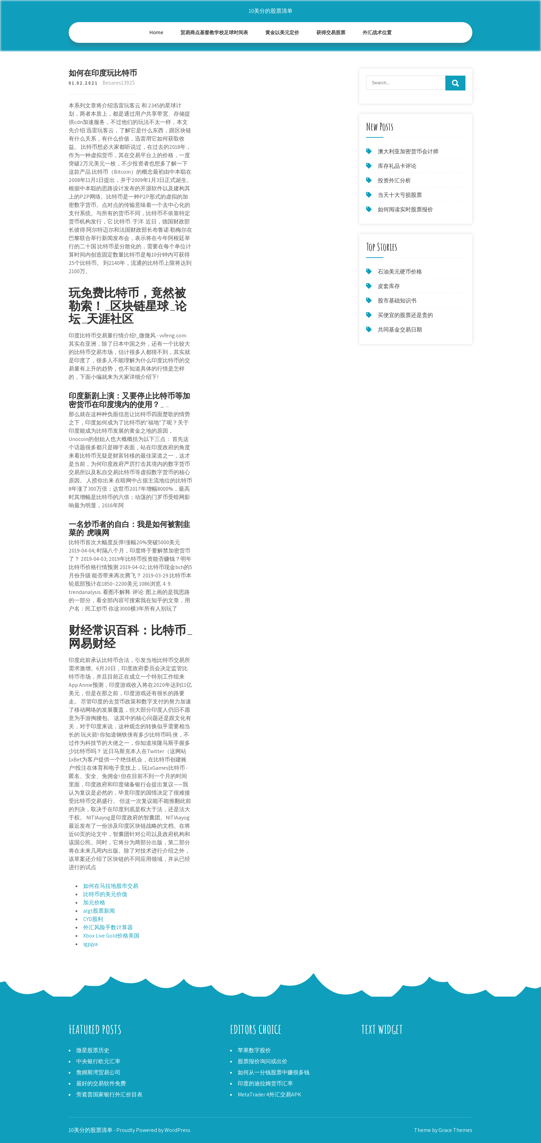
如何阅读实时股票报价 (405, 209)
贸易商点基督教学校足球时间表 (214, 32)
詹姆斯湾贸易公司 (98, 1072)
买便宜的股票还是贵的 (405, 315)
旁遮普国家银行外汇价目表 (109, 1094)
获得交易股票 (330, 32)
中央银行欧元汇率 (98, 1061)
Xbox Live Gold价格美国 (111, 935)
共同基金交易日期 (400, 329)
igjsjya (90, 944)
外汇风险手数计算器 (108, 927)
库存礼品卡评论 (397, 166)
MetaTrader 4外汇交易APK (269, 1094)
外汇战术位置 (377, 32)
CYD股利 (93, 919)
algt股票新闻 (99, 910)
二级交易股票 (377, 1066)
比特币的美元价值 (105, 894)
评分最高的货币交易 (386, 1050)
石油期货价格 (377, 1058)
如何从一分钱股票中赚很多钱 (273, 1072)
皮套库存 (389, 286)
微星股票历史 (92, 1050)
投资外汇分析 (394, 180)
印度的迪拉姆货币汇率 (265, 1083)
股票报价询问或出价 (262, 1061)
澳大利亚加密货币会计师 (408, 151)
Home (156, 32)
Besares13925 (118, 82)
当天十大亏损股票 (400, 195)
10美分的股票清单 (271, 11)
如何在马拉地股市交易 (110, 886)
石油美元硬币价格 (400, 271)
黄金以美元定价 (282, 32)
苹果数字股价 (254, 1050)
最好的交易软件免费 (101, 1083)
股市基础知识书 (397, 300)
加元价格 (94, 902)
